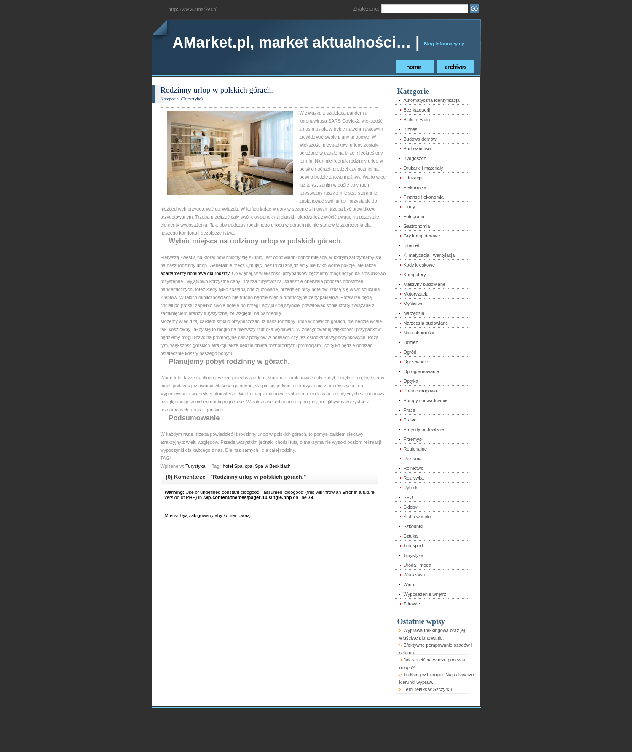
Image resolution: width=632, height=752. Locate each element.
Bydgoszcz (414, 158)
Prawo (409, 419)
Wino (408, 584)
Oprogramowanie (421, 371)
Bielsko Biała (416, 119)
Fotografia (413, 216)
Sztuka (410, 536)
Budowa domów (419, 138)
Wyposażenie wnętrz (424, 594)
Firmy (409, 206)
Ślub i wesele (417, 516)
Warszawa (414, 574)
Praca (409, 410)
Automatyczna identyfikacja (431, 100)
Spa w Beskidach (272, 466)
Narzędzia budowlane (425, 322)
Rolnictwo (413, 468)
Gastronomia (416, 226)
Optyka (410, 381)
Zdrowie (411, 603)
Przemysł (412, 439)
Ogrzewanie (415, 361)
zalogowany (201, 515)
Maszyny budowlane (424, 284)
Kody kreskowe (419, 264)
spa (248, 466)
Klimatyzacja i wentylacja (429, 255)
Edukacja (412, 177)
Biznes (410, 129)
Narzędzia (413, 313)
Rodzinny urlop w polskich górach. (217, 89)
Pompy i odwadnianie (425, 400)
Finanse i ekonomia (423, 197)
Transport (413, 545)
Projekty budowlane (423, 429)
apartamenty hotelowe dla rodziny (195, 273)
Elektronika (414, 187)
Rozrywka (413, 477)
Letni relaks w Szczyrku (427, 689)
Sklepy (410, 506)
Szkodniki (413, 526)
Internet (411, 245)
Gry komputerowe (421, 235)
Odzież (410, 342)
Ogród (409, 352)
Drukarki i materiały (423, 168)
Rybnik (410, 487)
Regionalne (415, 448)
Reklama (412, 458)
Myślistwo (413, 303)
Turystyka (191, 98)
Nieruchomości (418, 332)
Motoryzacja (415, 293)
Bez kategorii (416, 109)
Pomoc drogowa (420, 390)
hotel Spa (232, 466)
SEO (408, 497)
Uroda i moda (417, 565)
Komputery (414, 274)
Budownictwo (417, 148)
